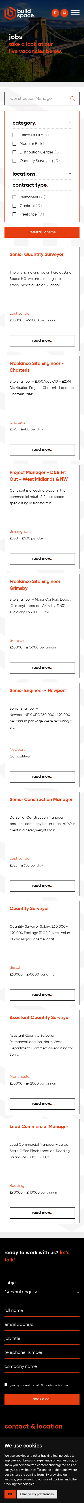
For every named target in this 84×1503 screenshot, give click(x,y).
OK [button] (10, 1494)
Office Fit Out (34, 135)
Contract (31, 206)
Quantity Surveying (40, 161)
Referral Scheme (42, 232)
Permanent (32, 197)
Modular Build (35, 144)
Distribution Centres (40, 152)
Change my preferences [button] (37, 1494)
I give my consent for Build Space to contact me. (39, 1385)
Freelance (32, 214)
